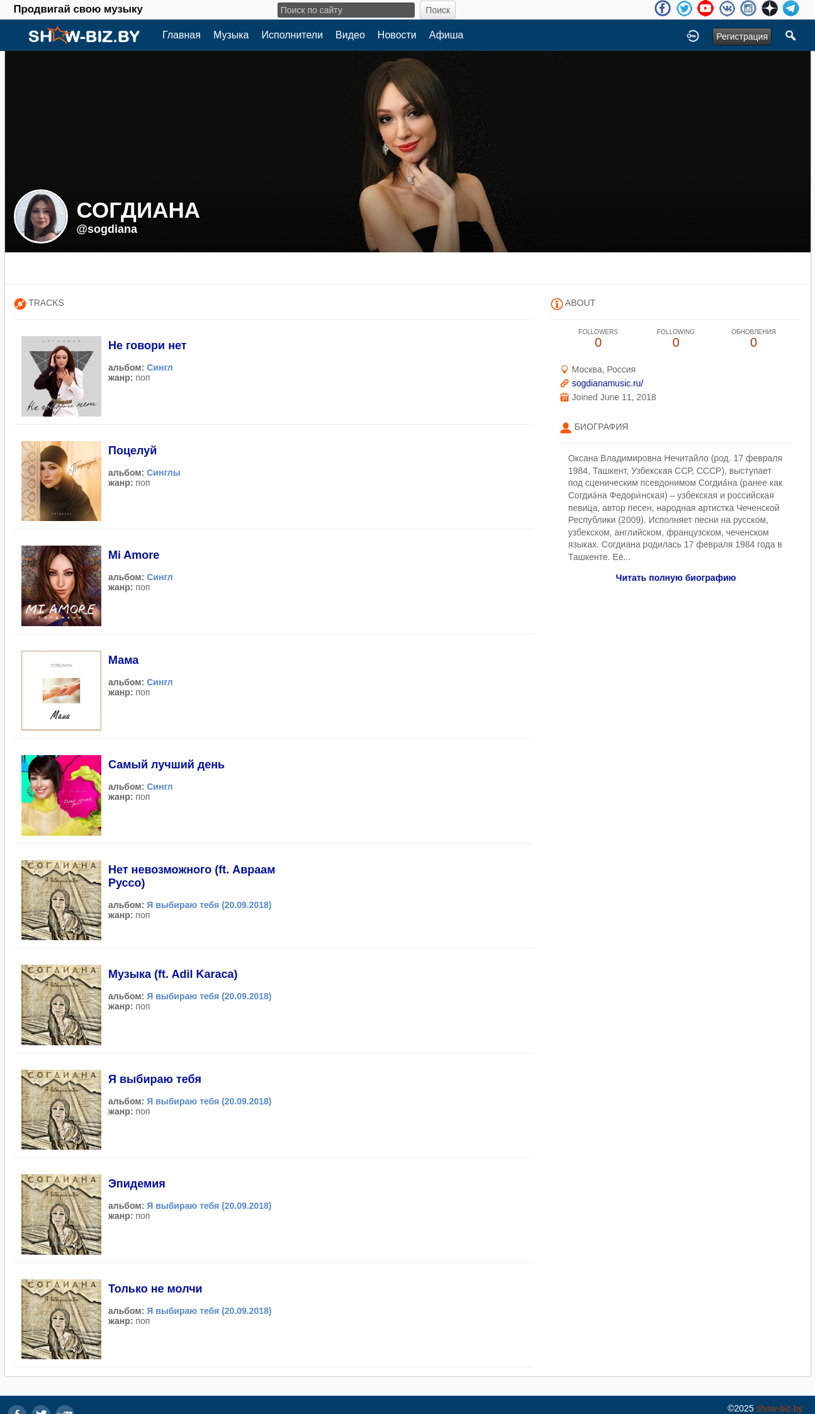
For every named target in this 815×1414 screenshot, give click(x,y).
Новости (397, 35)
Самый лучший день (166, 764)
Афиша (446, 35)
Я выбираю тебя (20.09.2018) (209, 905)
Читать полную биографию (676, 578)
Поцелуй (132, 450)
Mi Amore (133, 555)
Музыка (231, 35)
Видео (350, 35)
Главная (181, 35)
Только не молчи (155, 1288)
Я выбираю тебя (154, 1079)
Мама (123, 660)
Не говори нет (147, 345)
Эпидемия (137, 1183)
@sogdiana (107, 229)
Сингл (160, 367)
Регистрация (742, 36)
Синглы (164, 473)
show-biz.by (779, 1408)
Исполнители (292, 35)
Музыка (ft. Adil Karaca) (172, 974)
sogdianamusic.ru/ (608, 383)
